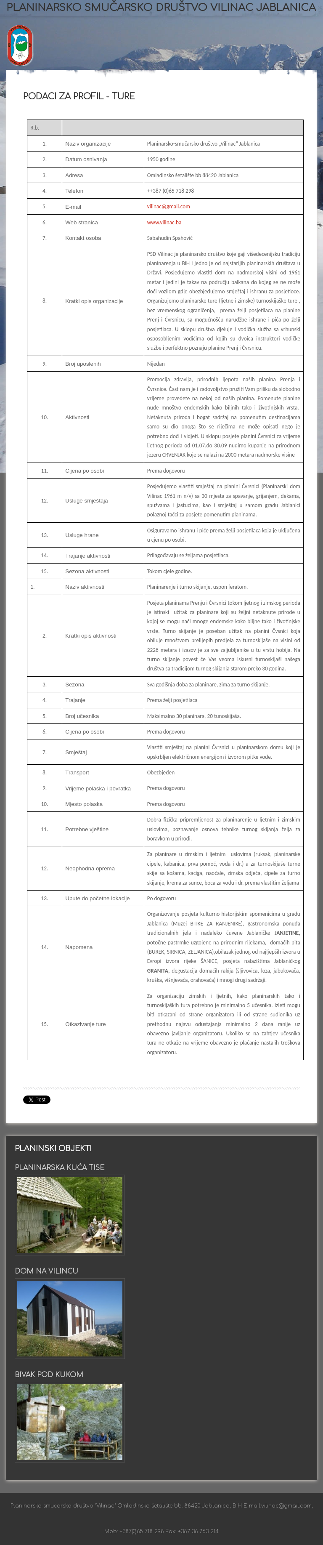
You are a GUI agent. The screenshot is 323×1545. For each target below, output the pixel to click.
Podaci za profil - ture (79, 96)
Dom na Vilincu (46, 1271)
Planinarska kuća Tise (59, 1168)
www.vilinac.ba (164, 222)
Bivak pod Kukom (49, 1375)
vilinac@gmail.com (168, 206)
